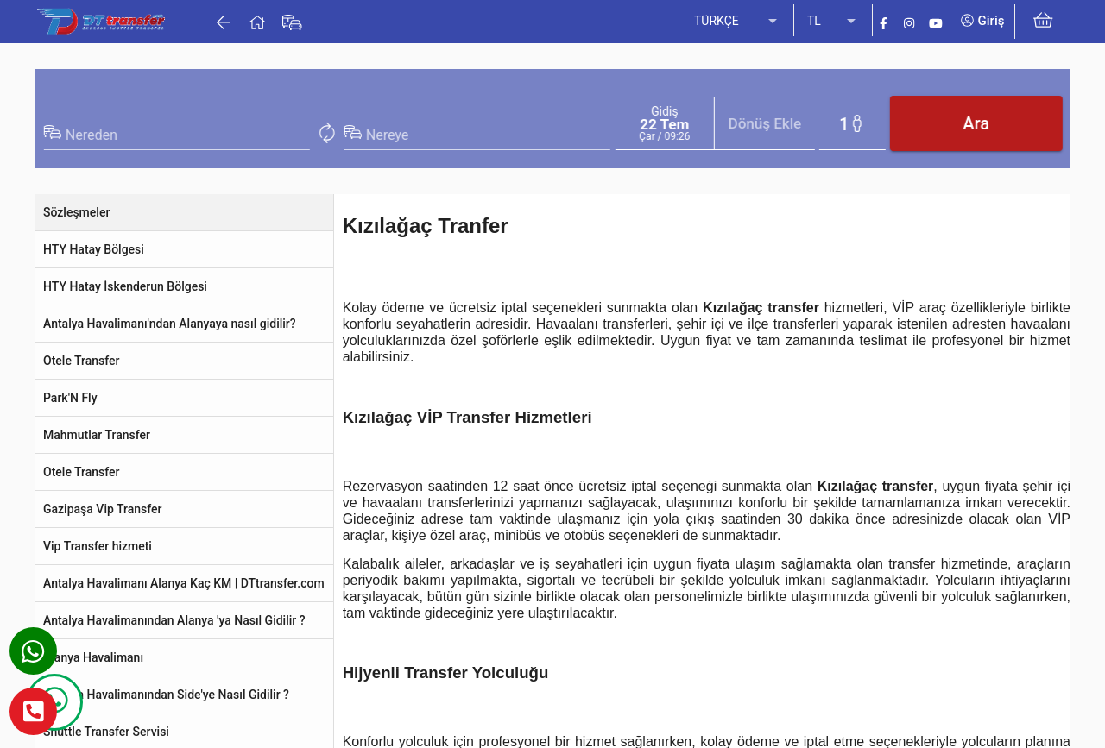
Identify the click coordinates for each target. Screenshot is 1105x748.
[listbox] (737, 21)
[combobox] (667, 135)
